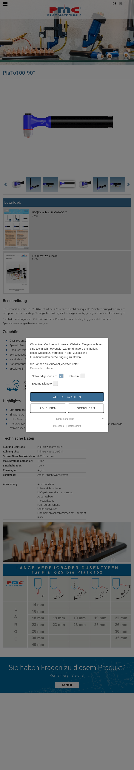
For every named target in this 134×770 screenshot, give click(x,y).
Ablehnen (48, 408)
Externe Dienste (45, 383)
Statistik (77, 376)
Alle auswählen (67, 396)
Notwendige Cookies (48, 376)
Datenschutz (38, 368)
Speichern (86, 408)
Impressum (58, 425)
